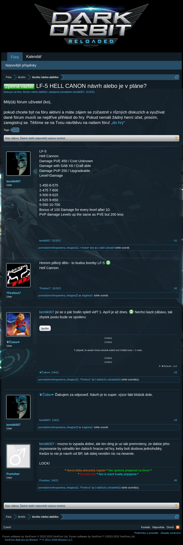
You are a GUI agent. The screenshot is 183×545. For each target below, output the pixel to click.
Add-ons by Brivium (39, 539)
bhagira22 (72, 247)
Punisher (13, 474)
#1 (175, 240)
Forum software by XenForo (35, 536)
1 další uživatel (106, 247)
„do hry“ (118, 122)
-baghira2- (87, 295)
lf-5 (15, 130)
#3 (175, 372)
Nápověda (158, 527)
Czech (7, 527)
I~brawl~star (87, 247)
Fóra (15, 57)
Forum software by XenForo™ (102, 536)
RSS (177, 527)
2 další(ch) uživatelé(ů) (107, 379)
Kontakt (145, 527)
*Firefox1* (13, 293)
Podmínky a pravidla (146, 532)
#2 (175, 288)
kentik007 (78, 91)
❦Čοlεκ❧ (13, 342)
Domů (170, 527)
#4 (175, 420)
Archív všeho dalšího (35, 91)
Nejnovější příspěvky (20, 65)
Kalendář (33, 57)
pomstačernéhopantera (51, 247)
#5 (175, 480)
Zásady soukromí (171, 532)
